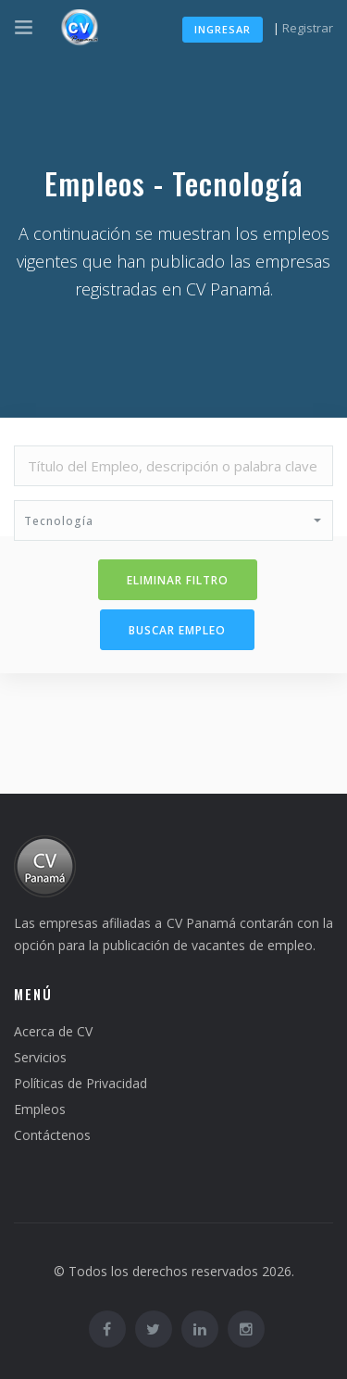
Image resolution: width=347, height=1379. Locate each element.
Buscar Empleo (177, 630)
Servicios (40, 1057)
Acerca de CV (53, 1031)
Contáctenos (52, 1135)
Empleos (40, 1109)
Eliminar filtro (178, 580)
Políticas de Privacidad (80, 1083)
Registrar (307, 27)
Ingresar (222, 29)
